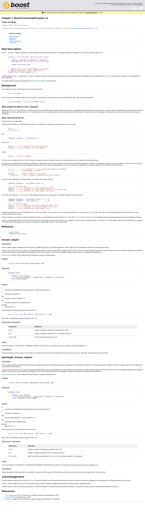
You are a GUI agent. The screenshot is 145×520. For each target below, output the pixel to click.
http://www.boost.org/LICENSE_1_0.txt (85, 28)
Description (6, 255)
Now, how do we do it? (13, 121)
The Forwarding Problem (82, 228)
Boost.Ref (108, 79)
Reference (12, 39)
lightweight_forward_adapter (18, 244)
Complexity (6, 363)
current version (91, 13)
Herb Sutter (114, 4)
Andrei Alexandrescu (125, 4)
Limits (4, 356)
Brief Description (14, 36)
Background (13, 38)
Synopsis (5, 279)
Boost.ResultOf (35, 84)
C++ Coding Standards (137, 4)
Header (5, 270)
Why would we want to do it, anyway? (20, 110)
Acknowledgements (15, 41)
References (12, 43)
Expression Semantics (11, 336)
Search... (138, 7)
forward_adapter (14, 243)
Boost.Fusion (31, 497)
